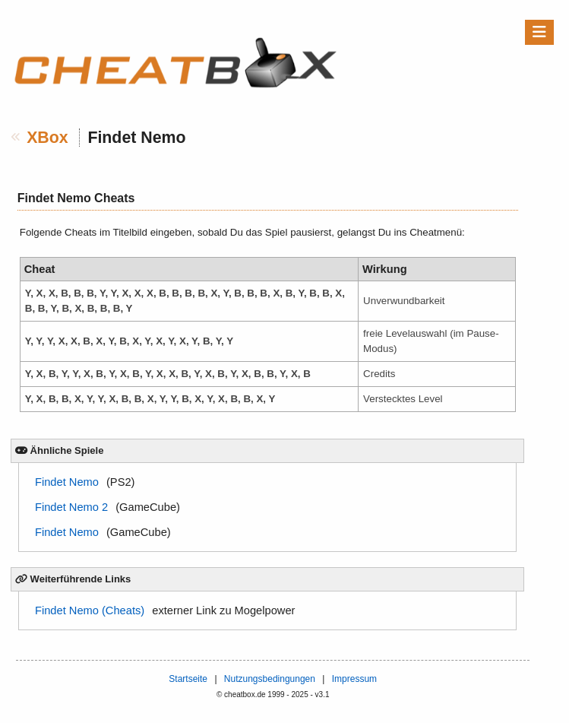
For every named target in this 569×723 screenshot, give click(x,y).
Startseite (188, 679)
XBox (47, 137)
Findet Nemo (67, 482)
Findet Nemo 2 (71, 507)
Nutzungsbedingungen (269, 679)
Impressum (354, 679)
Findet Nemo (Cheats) (89, 610)
